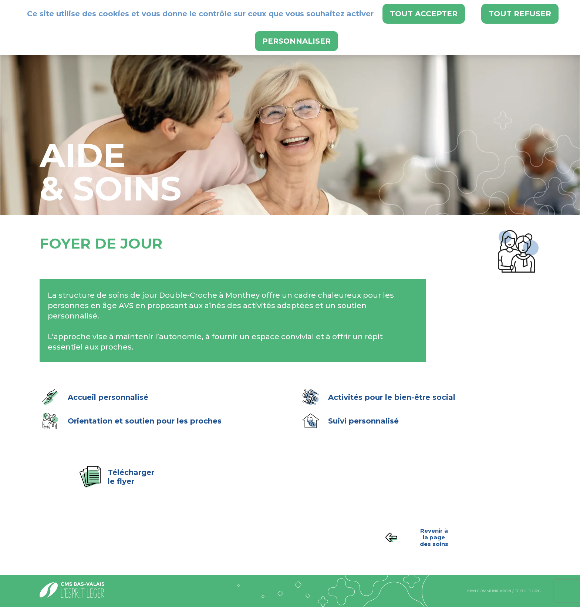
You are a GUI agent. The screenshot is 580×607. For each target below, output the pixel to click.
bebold (522, 591)
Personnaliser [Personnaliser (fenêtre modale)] (296, 41)
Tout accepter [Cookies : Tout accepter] (424, 13)
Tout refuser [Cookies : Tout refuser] (520, 13)
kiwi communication (489, 591)
